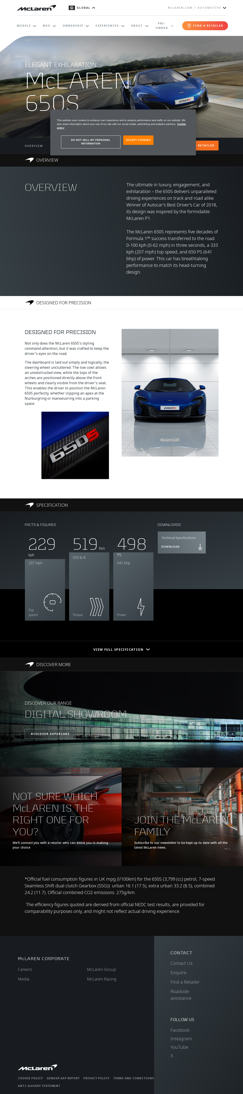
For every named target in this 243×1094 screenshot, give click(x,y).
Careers (25, 969)
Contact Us (182, 963)
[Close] (190, 115)
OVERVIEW (34, 146)
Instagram (181, 1039)
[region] (123, 132)
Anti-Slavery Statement (39, 1086)
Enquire (178, 973)
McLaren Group (101, 969)
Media (23, 979)
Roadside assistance (181, 994)
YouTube (179, 1047)
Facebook (180, 1030)
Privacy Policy (96, 1078)
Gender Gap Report (63, 1078)
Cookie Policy (30, 1078)
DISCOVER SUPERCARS (50, 734)
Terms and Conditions (133, 1078)
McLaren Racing (101, 979)
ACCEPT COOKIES (138, 140)
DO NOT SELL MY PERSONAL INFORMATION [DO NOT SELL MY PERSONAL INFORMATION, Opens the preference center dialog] (91, 142)
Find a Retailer (185, 982)
